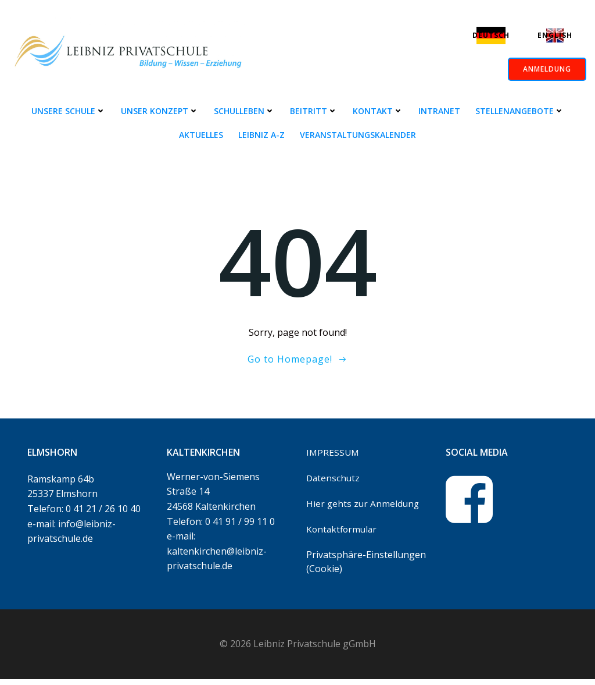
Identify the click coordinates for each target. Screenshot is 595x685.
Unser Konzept (160, 110)
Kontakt (378, 110)
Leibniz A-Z (261, 134)
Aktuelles (201, 134)
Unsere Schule (68, 110)
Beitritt (314, 110)
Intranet (439, 110)
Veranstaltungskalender (358, 134)
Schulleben (244, 110)
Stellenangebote (519, 110)
